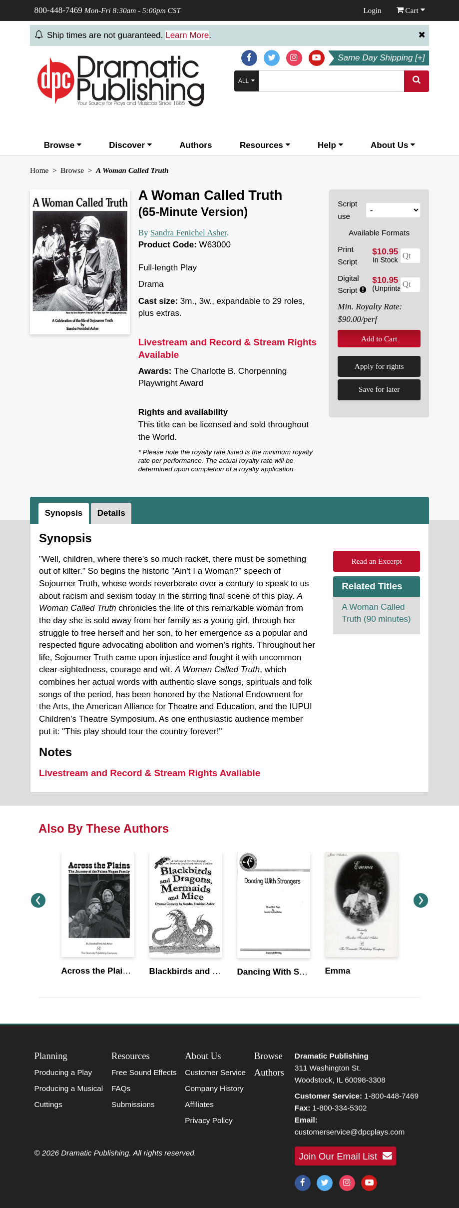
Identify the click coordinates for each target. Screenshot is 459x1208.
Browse (62, 145)
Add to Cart (379, 338)
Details (111, 513)
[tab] (64, 513)
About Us (393, 145)
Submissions (133, 1104)
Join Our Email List (345, 1156)
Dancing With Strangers (285, 972)
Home (39, 170)
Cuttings (48, 1104)
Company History (214, 1088)
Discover (130, 145)
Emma (338, 971)
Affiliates (199, 1104)
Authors (195, 145)
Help (330, 145)
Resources (265, 145)
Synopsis (64, 513)
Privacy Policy (208, 1120)
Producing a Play (63, 1072)
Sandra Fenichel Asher (188, 232)
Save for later (379, 389)
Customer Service (215, 1072)
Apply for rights (379, 366)
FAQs (120, 1088)
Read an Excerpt (377, 561)
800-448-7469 (58, 10)
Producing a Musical (68, 1088)
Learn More (187, 35)
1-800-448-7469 (391, 1096)
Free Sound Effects (144, 1072)
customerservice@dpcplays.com (350, 1132)
